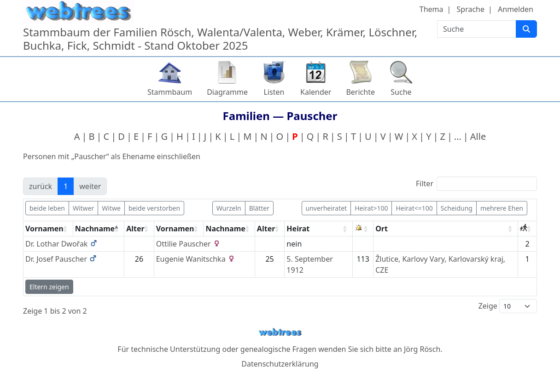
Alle (478, 136)
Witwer (83, 208)
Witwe (111, 208)
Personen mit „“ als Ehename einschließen (111, 156)
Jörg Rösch (422, 349)
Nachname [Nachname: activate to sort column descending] (95, 229)
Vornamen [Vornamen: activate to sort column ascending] (44, 229)
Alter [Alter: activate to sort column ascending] (135, 229)
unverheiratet (326, 208)
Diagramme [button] (227, 92)
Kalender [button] (315, 92)
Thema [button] (431, 9)
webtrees (280, 332)
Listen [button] (274, 92)
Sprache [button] (470, 9)
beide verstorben (154, 208)
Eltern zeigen (49, 286)
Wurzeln (228, 208)
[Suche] (526, 29)
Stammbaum (169, 92)
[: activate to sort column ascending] (363, 228)
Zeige (507, 306)
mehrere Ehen (501, 208)
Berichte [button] (360, 92)
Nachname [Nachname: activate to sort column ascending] (225, 229)
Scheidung (456, 208)
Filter (476, 184)
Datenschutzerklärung (279, 364)
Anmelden (515, 9)
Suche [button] (401, 92)
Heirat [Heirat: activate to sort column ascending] (297, 229)
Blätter (259, 208)
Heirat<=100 (414, 208)
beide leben (47, 208)
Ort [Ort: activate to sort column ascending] (381, 229)
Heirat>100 (371, 208)
